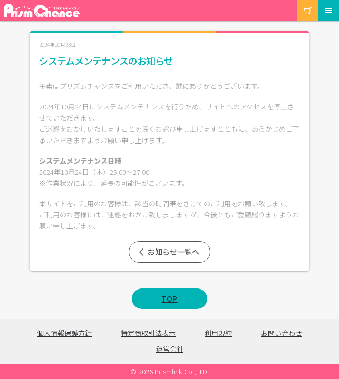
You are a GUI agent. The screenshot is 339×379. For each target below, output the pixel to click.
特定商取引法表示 (148, 333)
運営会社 (169, 349)
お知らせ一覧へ (168, 251)
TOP (169, 298)
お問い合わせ (281, 333)
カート (297, 0)
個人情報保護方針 (64, 333)
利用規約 (218, 333)
